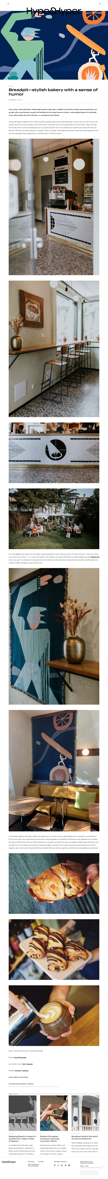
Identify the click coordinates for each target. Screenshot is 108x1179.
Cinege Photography (20, 1057)
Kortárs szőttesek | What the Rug (18, 1077)
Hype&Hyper (12, 100)
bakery (29, 1086)
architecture (76, 1133)
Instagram (29, 1064)
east (41, 1133)
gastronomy (23, 1086)
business (15, 1086)
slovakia (11, 1133)
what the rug (55, 1086)
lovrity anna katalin (38, 1086)
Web (24, 1064)
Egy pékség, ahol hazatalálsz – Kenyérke (21, 1084)
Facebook (18, 1070)
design (11, 86)
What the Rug (95, 557)
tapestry (47, 1086)
